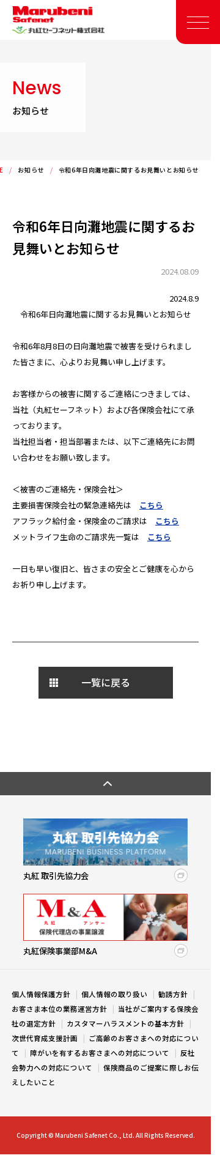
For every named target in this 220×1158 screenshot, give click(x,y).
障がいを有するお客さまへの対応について (100, 1053)
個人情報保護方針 (42, 994)
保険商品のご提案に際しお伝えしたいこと (105, 1075)
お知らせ (30, 169)
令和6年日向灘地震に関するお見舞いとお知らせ (129, 169)
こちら (151, 505)
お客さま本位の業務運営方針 (60, 1009)
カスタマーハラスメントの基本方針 (126, 1023)
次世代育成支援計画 (45, 1038)
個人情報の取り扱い (115, 994)
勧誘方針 (173, 994)
